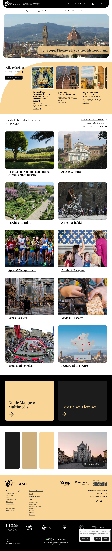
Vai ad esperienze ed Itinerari (94, 119)
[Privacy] (21, 541)
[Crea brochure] (89, 4)
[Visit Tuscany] (64, 483)
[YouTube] (105, 501)
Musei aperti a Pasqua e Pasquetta (66, 93)
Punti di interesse (34, 497)
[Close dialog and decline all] (109, 531)
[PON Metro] (21, 546)
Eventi (31, 494)
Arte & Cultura (71, 171)
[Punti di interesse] (73, 11)
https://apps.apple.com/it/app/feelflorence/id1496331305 (62, 539)
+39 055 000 (102, 493)
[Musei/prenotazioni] (15, 500)
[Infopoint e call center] (15, 493)
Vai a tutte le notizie (14, 72)
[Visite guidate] (15, 502)
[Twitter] (100, 501)
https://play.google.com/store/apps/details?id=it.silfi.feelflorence (50, 539)
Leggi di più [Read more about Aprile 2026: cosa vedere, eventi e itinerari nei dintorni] (87, 103)
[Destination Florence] (100, 483)
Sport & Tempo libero (22, 270)
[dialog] (94, 536)
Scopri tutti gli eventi (97, 123)
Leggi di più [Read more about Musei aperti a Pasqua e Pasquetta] (62, 102)
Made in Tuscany (72, 318)
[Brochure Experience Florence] (15, 506)
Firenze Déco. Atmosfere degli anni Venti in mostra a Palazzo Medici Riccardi (42, 96)
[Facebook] (92, 501)
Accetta (105, 538)
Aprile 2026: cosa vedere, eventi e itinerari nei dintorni (92, 94)
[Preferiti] (78, 4)
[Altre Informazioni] (15, 508)
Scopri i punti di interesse (95, 126)
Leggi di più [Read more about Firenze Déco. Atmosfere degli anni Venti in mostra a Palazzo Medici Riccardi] (37, 108)
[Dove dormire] (15, 495)
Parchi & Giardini (19, 222)
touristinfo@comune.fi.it (98, 496)
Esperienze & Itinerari (36, 491)
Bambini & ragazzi (73, 270)
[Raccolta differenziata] (41, 506)
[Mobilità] (15, 498)
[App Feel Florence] (15, 510)
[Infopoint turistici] (41, 502)
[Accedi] (97, 4)
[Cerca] (71, 4)
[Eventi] (64, 11)
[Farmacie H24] (41, 508)
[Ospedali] (41, 511)
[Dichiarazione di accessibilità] (21, 544)
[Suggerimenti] (21, 539)
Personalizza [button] (85, 538)
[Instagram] (96, 501)
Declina (98, 538)
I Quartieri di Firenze (75, 365)
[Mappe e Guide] (15, 504)
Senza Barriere (17, 318)
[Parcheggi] (41, 515)
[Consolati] (41, 513)
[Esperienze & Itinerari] (52, 11)
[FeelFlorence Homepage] (13, 4)
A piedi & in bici (71, 222)
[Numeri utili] (41, 504)
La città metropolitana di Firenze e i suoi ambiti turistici (29, 173)
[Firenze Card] (82, 483)
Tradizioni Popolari (20, 365)
